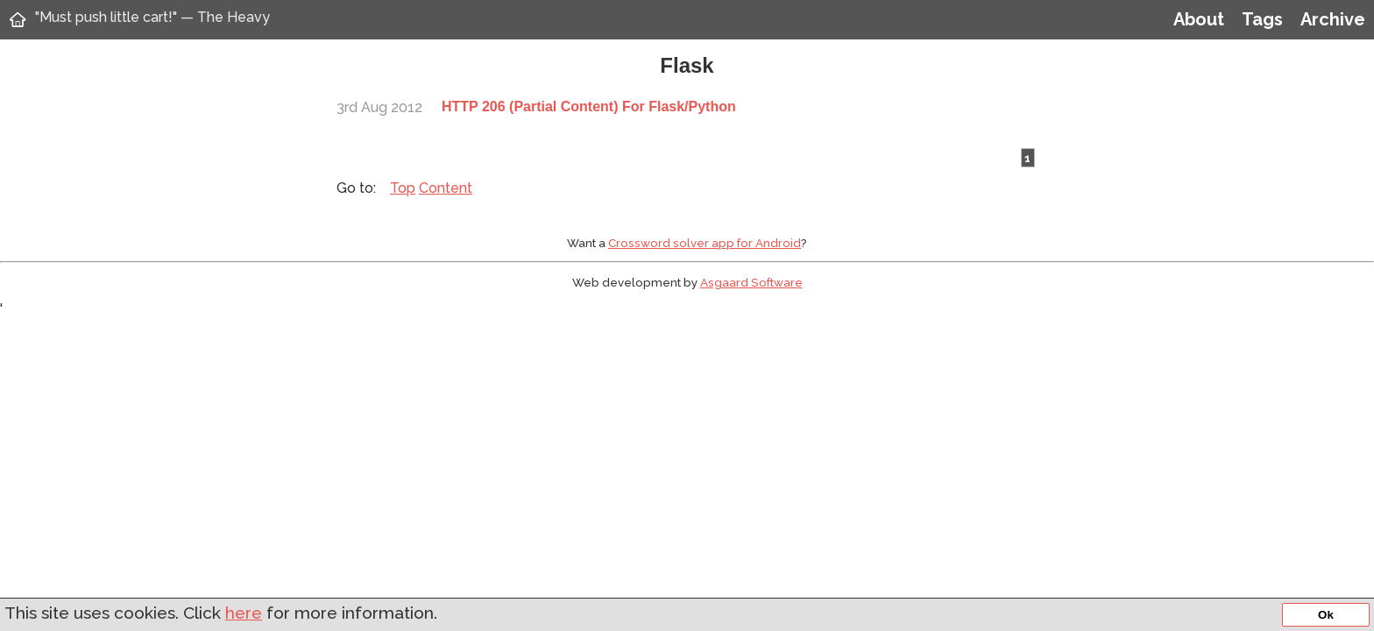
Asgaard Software (751, 282)
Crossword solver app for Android (704, 243)
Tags (1262, 19)
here (243, 612)
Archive (1332, 19)
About (1198, 19)
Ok (1326, 614)
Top (402, 188)
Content (445, 188)
